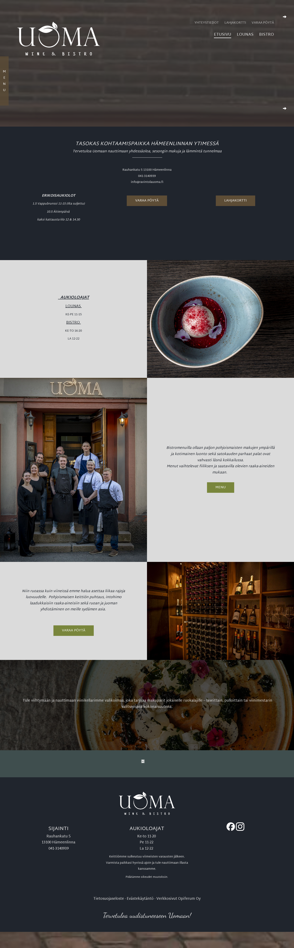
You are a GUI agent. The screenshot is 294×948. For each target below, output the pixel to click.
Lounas (245, 35)
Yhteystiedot (206, 23)
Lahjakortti (235, 23)
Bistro (266, 35)
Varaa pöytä (263, 23)
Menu (220, 487)
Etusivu (222, 35)
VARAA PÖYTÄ (73, 630)
